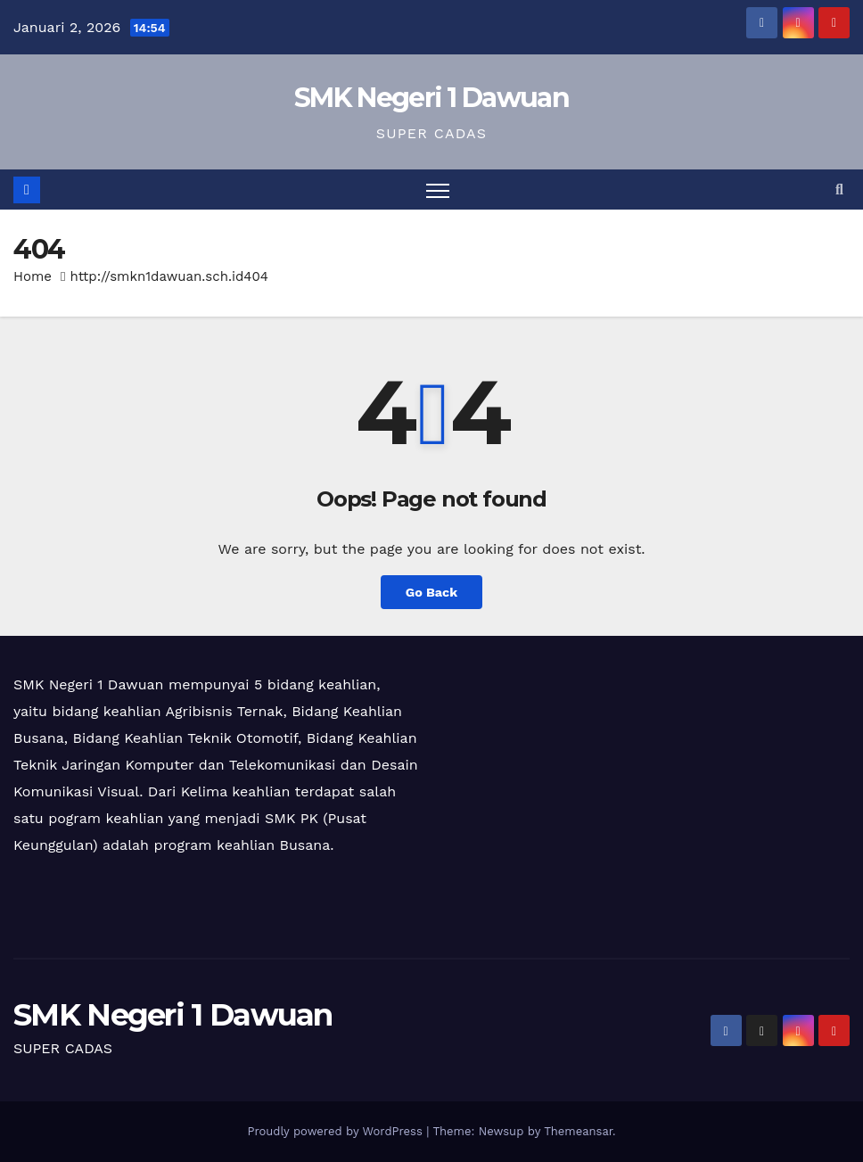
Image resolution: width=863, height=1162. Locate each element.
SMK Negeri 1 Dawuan (431, 97)
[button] (839, 189)
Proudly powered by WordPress (336, 1131)
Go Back (431, 592)
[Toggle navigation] (438, 189)
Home (32, 276)
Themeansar (578, 1131)
